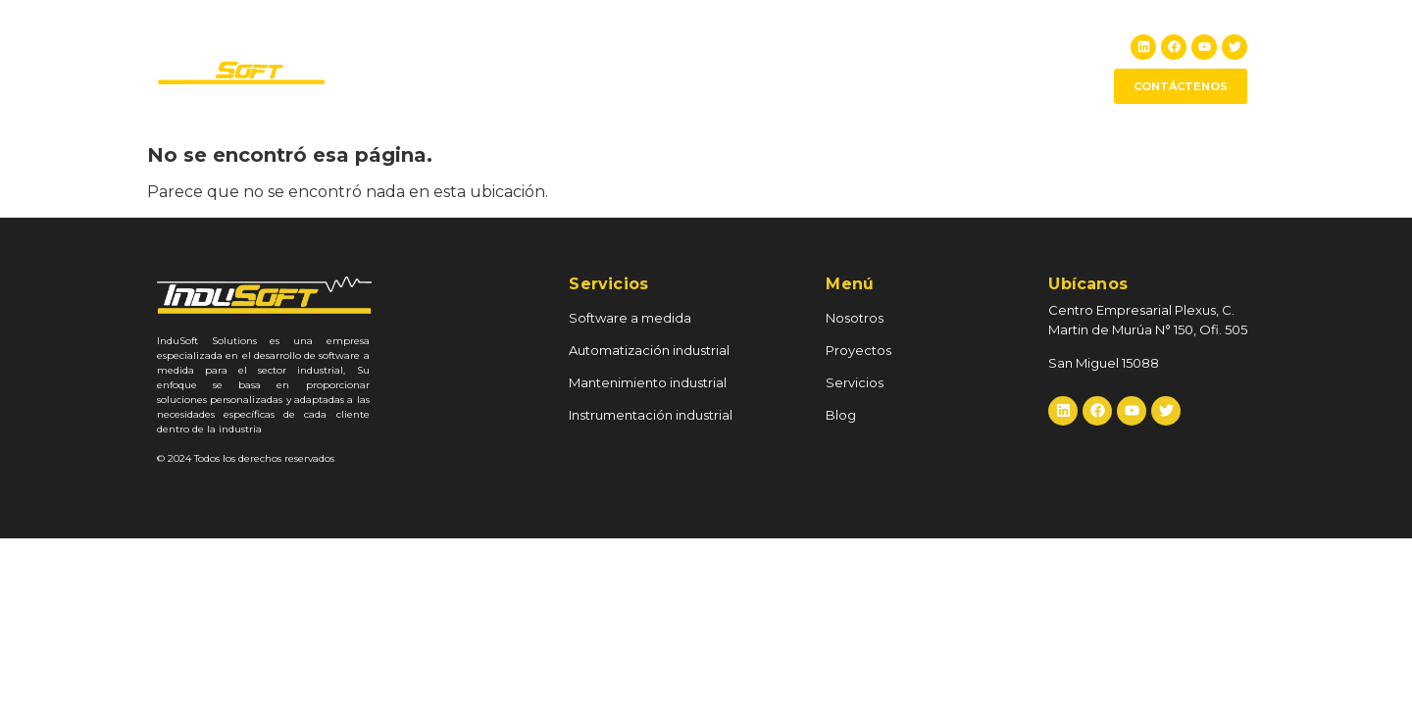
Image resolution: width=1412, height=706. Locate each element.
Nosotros (727, 68)
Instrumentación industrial (650, 415)
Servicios (981, 68)
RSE (902, 68)
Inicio (647, 68)
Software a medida (630, 318)
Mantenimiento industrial (648, 382)
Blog (1055, 68)
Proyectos (822, 68)
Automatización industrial (649, 350)
